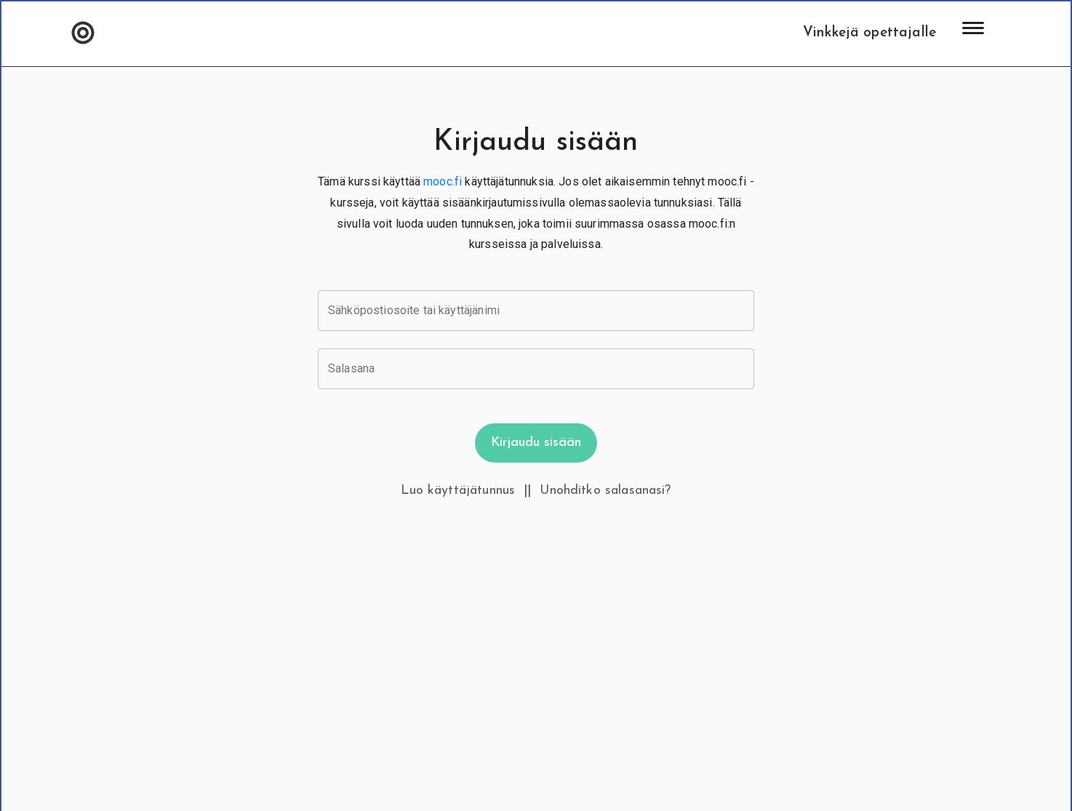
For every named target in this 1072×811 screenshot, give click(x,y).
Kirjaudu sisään (536, 443)
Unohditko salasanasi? (605, 491)
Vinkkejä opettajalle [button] (869, 33)
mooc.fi (442, 181)
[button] (83, 34)
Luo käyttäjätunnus (458, 491)
